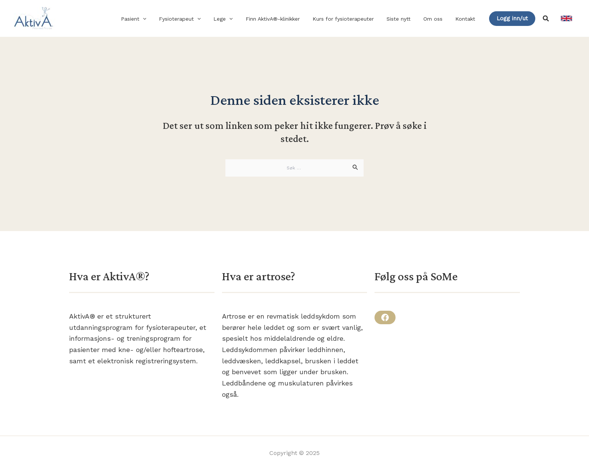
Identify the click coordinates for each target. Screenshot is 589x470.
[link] (566, 18)
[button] (512, 18)
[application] (159, 18)
